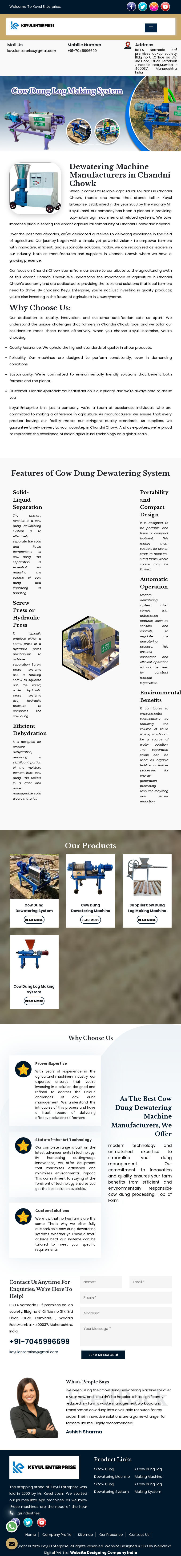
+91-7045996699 (82, 50)
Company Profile (57, 1534)
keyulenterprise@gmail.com (31, 50)
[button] (13, 113)
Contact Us (139, 1534)
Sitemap (85, 1534)
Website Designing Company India (103, 1552)
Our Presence (111, 1534)
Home (30, 1534)
